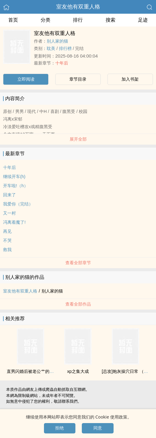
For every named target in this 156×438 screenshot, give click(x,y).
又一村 (9, 213)
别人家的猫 (57, 41)
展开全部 (78, 139)
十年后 (61, 63)
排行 (78, 20)
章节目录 (77, 79)
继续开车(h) (14, 176)
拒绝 (59, 428)
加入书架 (130, 79)
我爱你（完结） (18, 203)
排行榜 (65, 48)
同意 (97, 428)
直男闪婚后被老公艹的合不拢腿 (37, 371)
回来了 (9, 194)
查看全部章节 (78, 262)
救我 (7, 249)
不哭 (7, 240)
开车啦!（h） (15, 185)
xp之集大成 (78, 371)
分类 (45, 20)
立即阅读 (25, 79)
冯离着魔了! (14, 222)
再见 (7, 231)
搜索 (110, 20)
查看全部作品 (78, 304)
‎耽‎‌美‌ (51, 48)
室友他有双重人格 (78, 7)
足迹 (143, 20)
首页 (13, 20)
